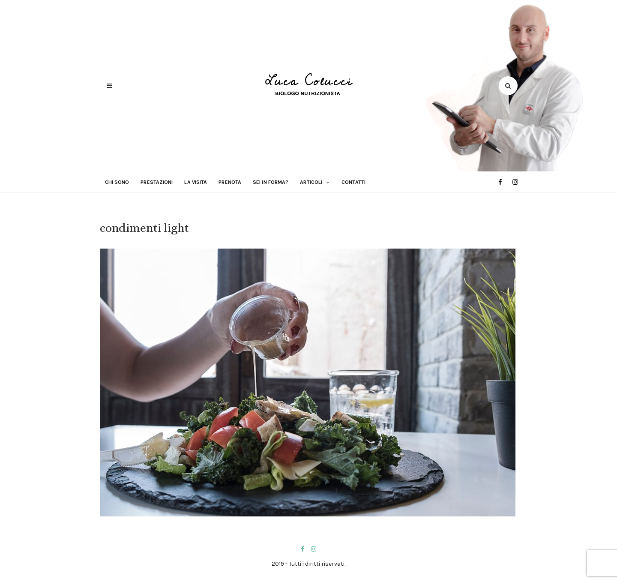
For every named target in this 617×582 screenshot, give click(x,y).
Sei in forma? (270, 182)
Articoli (311, 182)
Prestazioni (157, 182)
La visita (195, 182)
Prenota (230, 182)
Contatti (353, 182)
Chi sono (117, 182)
